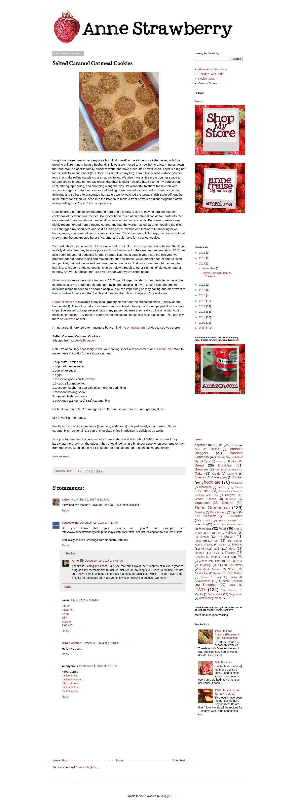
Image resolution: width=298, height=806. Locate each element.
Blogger (165, 796)
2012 (202, 306)
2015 (202, 290)
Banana (214, 449)
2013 (202, 300)
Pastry (230, 553)
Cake (199, 473)
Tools (231, 584)
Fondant (208, 520)
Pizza (229, 561)
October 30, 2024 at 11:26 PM (100, 643)
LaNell (66, 499)
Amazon (69, 319)
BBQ (219, 457)
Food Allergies (228, 520)
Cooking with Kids (206, 495)
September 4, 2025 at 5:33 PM (98, 666)
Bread (199, 465)
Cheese (199, 477)
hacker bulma (70, 687)
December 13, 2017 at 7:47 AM (99, 522)
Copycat (230, 495)
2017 (202, 263)
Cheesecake (219, 477)
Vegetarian (235, 594)
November (209, 268)
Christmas (236, 482)
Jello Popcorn (223, 662)
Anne (75, 560)
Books (232, 461)
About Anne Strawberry (212, 69)
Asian (235, 445)
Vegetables (215, 594)
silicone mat (164, 349)
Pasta (215, 553)
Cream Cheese (205, 499)
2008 (202, 328)
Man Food (233, 541)
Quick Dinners (211, 569)
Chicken (237, 477)
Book (219, 461)
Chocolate (211, 482)
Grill (209, 533)
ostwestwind (70, 522)
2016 (202, 284)
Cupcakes (202, 503)
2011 (202, 311)
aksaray (67, 621)
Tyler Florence (229, 590)
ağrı (64, 617)
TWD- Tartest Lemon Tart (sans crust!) (227, 692)
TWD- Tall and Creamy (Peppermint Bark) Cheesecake (227, 634)
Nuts (231, 548)
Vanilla (199, 594)
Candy (216, 473)
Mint (203, 548)
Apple (217, 445)
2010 (202, 317)
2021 (202, 252)
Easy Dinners (218, 512)
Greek (198, 532)
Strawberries (202, 581)
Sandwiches (201, 573)
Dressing (200, 512)
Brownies (201, 469)
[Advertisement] (213, 416)
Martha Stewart (204, 544)
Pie (240, 557)
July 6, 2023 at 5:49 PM (84, 600)
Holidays (231, 532)
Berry (203, 461)
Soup (218, 577)
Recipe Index (206, 78)
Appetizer (200, 445)
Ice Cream (202, 536)
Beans (229, 457)
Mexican (237, 544)
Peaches (200, 557)
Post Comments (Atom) (83, 767)
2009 (202, 322)
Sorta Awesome (119, 250)
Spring (233, 577)
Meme (222, 544)
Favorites (235, 516)
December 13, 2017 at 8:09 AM (104, 560)
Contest (238, 487)
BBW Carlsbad (71, 643)
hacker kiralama (72, 679)
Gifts (236, 529)
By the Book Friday (228, 469)
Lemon (213, 541)
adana (66, 605)
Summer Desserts (230, 581)
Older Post (178, 760)
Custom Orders (207, 83)
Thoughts (209, 585)
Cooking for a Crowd (228, 491)
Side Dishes (234, 573)
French (200, 524)
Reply (65, 510)
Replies (70, 553)
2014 (202, 295)
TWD (200, 589)
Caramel (232, 473)
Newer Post (60, 760)
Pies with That (211, 561)
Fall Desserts (205, 516)
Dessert (227, 503)
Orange (199, 552)
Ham (218, 533)
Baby (197, 449)
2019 (202, 258)
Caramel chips (62, 301)
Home (119, 760)
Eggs (234, 512)
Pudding (205, 565)
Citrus (221, 487)
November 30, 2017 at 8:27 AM (90, 499)
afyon (65, 613)
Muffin (217, 548)
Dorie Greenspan (212, 507)
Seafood (218, 573)
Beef (239, 457)
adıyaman (68, 609)
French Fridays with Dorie (227, 524)
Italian (198, 540)
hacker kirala (70, 675)
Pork (239, 561)
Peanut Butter (220, 556)
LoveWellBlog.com (83, 340)
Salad (231, 569)
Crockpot (231, 499)
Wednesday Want (210, 598)
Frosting (205, 528)
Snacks (204, 577)
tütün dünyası (70, 683)
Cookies (204, 491)
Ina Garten (226, 536)
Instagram (138, 327)
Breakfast (225, 465)
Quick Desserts (230, 565)
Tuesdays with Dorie (210, 73)
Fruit (222, 528)
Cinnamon (205, 487)
